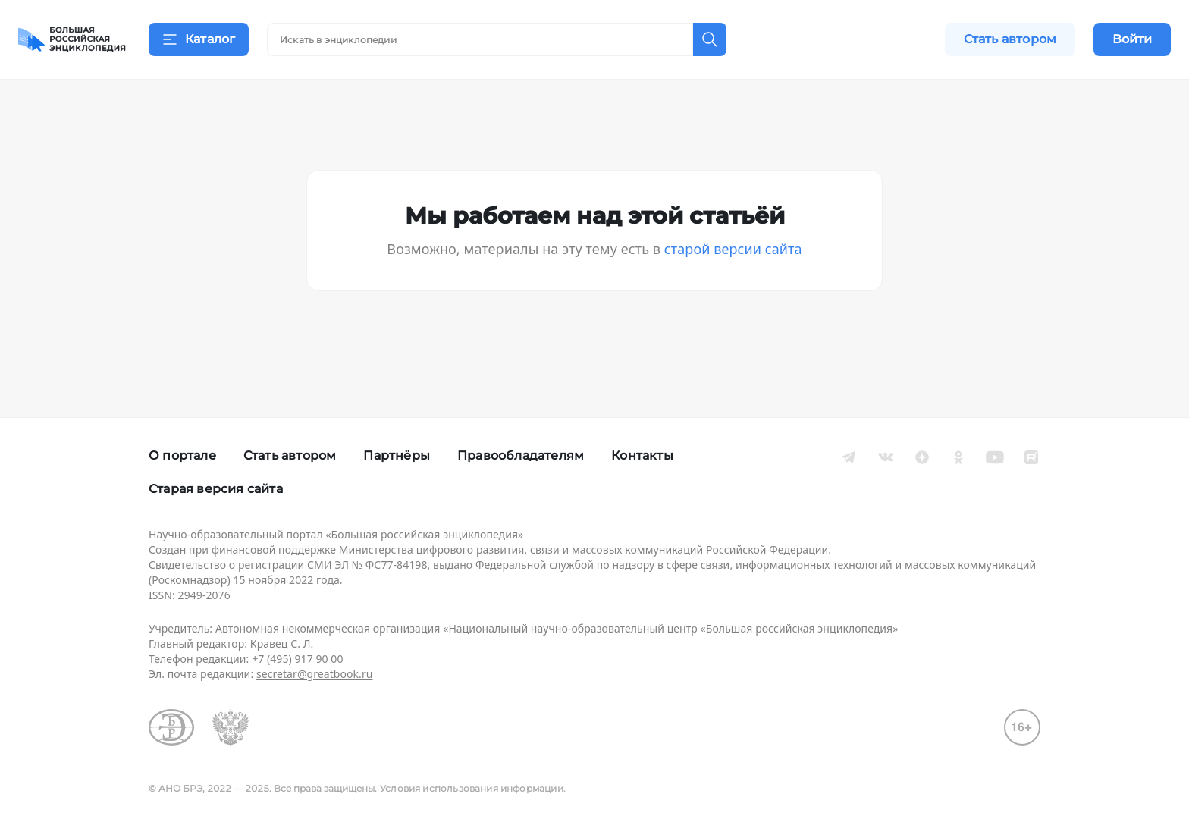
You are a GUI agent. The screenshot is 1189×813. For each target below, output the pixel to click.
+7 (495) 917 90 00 (297, 658)
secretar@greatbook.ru (314, 674)
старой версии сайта (733, 267)
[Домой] (72, 39)
